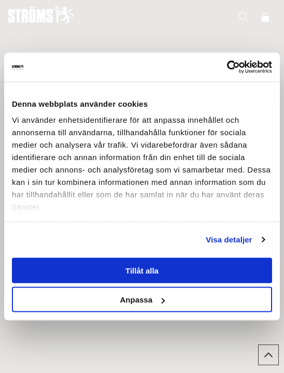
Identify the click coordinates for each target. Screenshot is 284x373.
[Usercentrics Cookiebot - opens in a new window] (226, 67)
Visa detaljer (229, 239)
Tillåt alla (142, 270)
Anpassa (142, 299)
